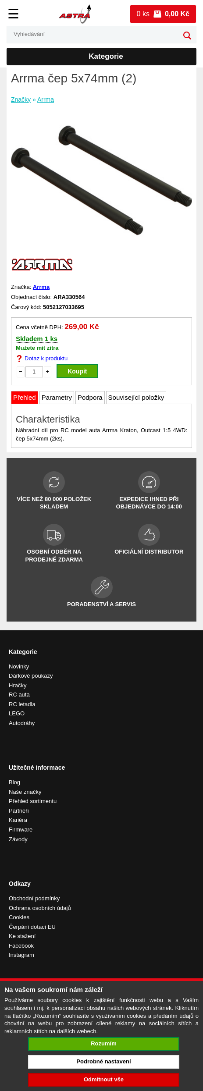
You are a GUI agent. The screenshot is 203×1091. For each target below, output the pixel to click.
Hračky (17, 685)
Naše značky (25, 792)
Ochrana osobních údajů (40, 908)
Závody (18, 839)
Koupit (77, 371)
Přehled (24, 397)
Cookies (19, 917)
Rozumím (104, 1043)
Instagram (21, 955)
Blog (14, 782)
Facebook (21, 945)
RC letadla (22, 704)
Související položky (136, 397)
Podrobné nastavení (103, 1061)
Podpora (90, 397)
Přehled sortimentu (33, 801)
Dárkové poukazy (31, 675)
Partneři (19, 810)
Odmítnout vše (104, 1079)
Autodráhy (22, 723)
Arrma (45, 99)
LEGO (17, 713)
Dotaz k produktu (46, 358)
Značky (21, 99)
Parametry (57, 397)
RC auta (19, 694)
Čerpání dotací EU (32, 927)
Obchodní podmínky (34, 898)
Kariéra (18, 820)
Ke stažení (22, 936)
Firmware (20, 829)
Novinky (19, 666)
